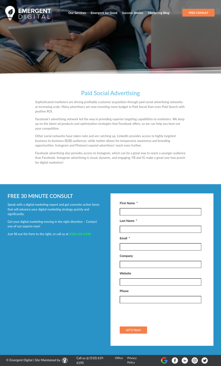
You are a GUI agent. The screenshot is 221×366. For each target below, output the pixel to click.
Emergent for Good (104, 13)
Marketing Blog (158, 13)
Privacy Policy (132, 360)
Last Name (128, 221)
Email (125, 238)
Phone (124, 291)
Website (125, 273)
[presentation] (148, 313)
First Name (129, 203)
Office (119, 358)
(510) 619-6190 (80, 234)
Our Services (77, 13)
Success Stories (132, 13)
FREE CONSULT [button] (198, 12)
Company (126, 256)
